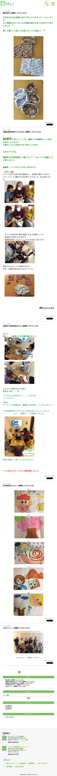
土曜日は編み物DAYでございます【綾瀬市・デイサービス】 (22, 132)
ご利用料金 (21, 763)
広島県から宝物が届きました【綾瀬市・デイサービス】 (21, 326)
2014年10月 (8, 709)
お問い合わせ (19, 767)
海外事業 (9, 767)
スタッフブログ (9, 717)
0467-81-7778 (13, 754)
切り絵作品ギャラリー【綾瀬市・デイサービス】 (19, 485)
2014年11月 (8, 707)
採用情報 (31, 763)
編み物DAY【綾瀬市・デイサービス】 (15, 13)
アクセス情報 (24, 740)
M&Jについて (10, 763)
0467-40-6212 (13, 742)
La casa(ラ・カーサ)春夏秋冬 (16, 736)
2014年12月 (8, 705)
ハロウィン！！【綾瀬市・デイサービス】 (16, 628)
